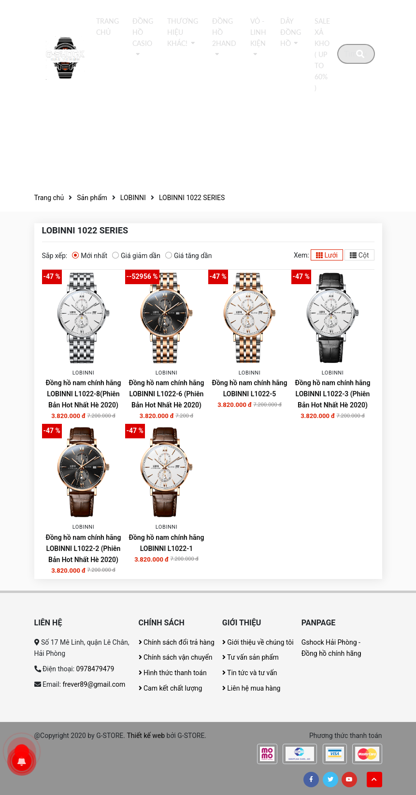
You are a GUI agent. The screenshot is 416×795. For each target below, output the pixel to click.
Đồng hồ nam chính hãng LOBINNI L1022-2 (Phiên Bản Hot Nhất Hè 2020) (83, 549)
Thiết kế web (146, 735)
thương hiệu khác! (182, 32)
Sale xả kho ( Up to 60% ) (322, 54)
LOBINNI (133, 198)
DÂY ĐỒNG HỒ (290, 32)
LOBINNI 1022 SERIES (192, 198)
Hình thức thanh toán (173, 673)
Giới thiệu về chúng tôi (258, 642)
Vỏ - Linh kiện (258, 32)
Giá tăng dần (188, 255)
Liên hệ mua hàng (251, 688)
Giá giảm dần (136, 255)
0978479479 (95, 669)
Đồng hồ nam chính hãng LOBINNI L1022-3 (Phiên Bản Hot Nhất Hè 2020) (333, 394)
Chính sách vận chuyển (176, 657)
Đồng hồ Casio (142, 32)
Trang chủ (107, 26)
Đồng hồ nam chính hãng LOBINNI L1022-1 (166, 543)
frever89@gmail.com (94, 684)
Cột (359, 255)
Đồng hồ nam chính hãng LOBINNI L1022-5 (249, 388)
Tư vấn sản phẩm (250, 657)
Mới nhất (89, 255)
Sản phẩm (92, 198)
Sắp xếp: (55, 256)
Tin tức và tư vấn (249, 673)
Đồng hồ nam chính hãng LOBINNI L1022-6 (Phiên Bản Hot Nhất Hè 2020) (166, 394)
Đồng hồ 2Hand (224, 32)
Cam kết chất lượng (170, 688)
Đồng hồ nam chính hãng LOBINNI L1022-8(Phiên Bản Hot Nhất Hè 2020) (83, 394)
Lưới (327, 255)
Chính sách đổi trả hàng (177, 642)
